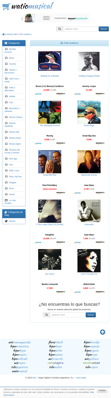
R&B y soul (14, 170)
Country (12, 64)
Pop (11, 164)
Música (12, 221)
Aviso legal (81, 378)
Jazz (11, 102)
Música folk (12, 34)
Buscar (104, 29)
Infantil (12, 96)
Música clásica (15, 117)
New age (13, 158)
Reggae (12, 182)
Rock (11, 188)
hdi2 (34, 378)
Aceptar (102, 390)
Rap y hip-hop (15, 176)
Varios (12, 194)
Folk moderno (25, 34)
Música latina (15, 138)
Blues (11, 58)
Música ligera (15, 144)
